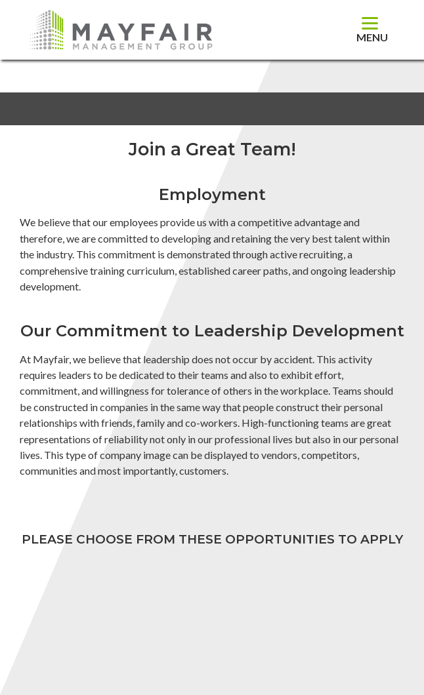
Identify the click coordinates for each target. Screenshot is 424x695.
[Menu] (372, 30)
